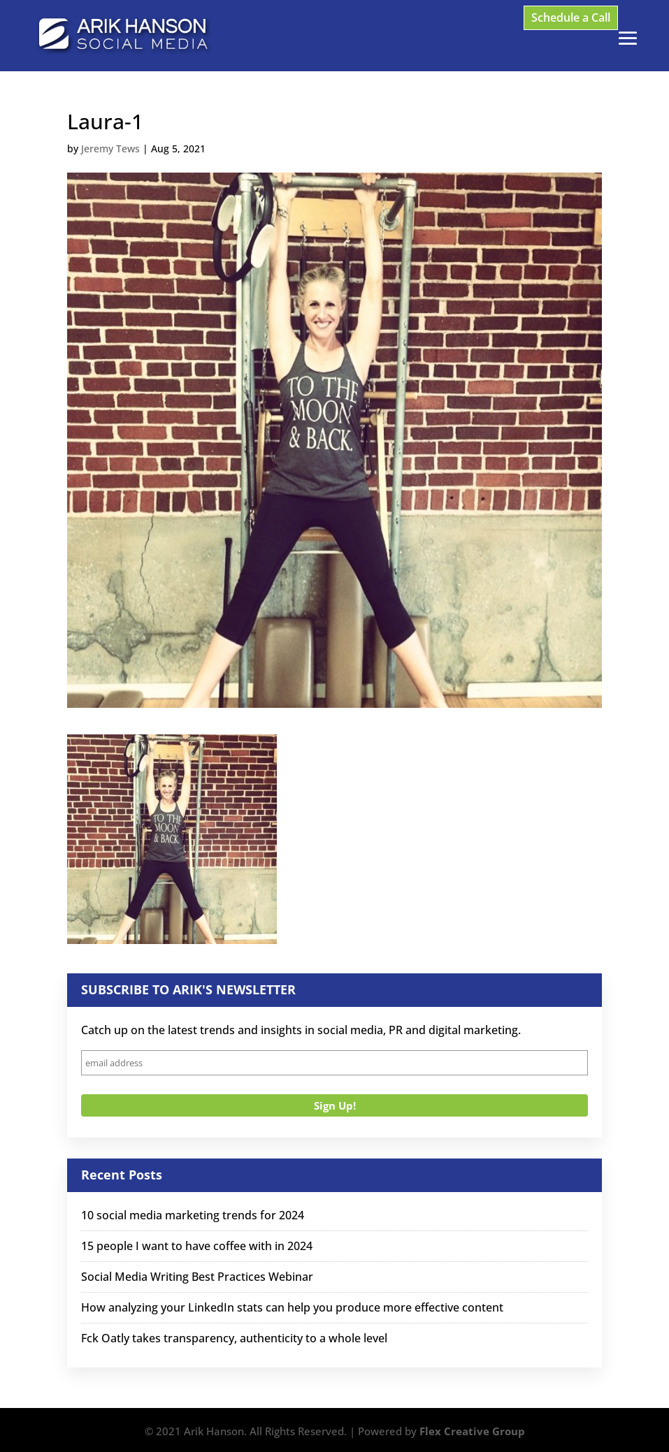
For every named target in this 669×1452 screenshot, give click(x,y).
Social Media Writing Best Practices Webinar (197, 1276)
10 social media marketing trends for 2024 (192, 1215)
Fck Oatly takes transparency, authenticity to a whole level (234, 1338)
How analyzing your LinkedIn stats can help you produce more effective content (292, 1307)
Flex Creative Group (472, 1431)
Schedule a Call (570, 17)
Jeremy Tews (110, 148)
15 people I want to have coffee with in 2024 (196, 1246)
